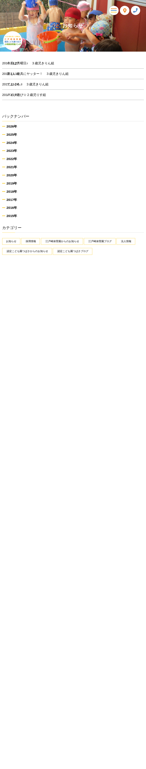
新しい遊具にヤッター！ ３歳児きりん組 (42, 74)
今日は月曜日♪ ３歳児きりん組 (35, 63)
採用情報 (31, 241)
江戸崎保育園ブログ (100, 241)
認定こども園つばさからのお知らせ (27, 251)
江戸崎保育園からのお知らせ (62, 241)
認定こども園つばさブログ (72, 251)
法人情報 (126, 241)
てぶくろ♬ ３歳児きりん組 (32, 84)
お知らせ (11, 241)
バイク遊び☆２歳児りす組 (31, 95)
